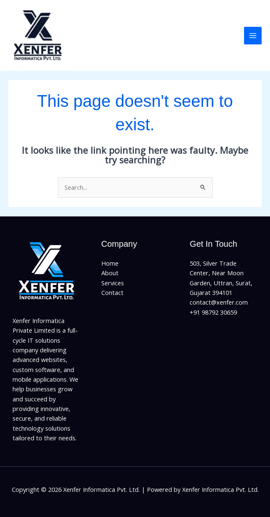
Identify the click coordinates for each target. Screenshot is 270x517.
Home (109, 263)
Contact (112, 292)
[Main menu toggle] (253, 35)
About (109, 273)
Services (112, 283)
